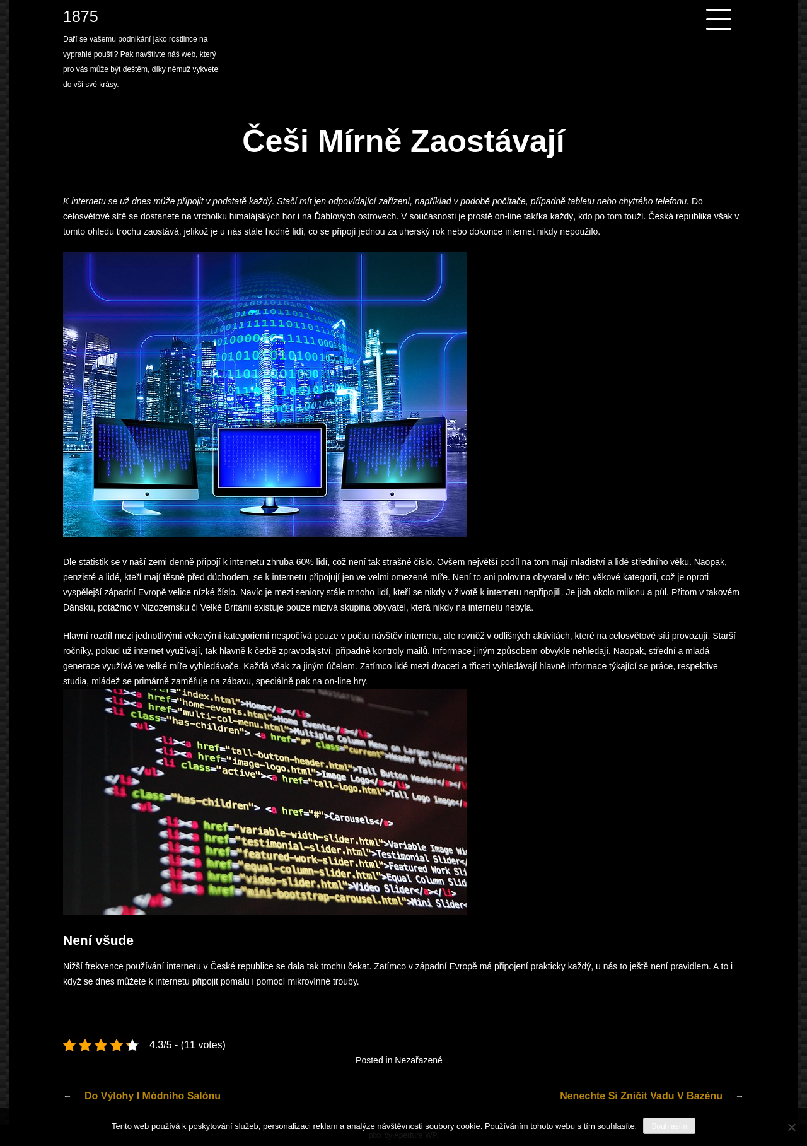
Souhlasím (669, 1126)
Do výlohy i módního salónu (152, 1095)
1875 (80, 16)
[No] (791, 1127)
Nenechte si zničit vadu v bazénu (641, 1095)
